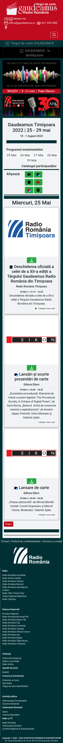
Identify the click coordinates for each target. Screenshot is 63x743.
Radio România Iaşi (11, 635)
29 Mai (32, 160)
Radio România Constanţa (14, 626)
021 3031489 (47, 23)
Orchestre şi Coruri (10, 680)
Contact (5, 541)
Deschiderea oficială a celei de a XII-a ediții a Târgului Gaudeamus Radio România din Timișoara (31, 273)
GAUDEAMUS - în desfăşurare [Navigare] (34, 53)
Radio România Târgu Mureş (15, 641)
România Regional (10, 614)
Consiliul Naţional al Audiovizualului (18, 729)
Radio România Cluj (11, 623)
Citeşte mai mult (44, 309)
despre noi (15, 19)
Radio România (9, 723)
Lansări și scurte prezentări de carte (32, 376)
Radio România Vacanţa (13, 629)
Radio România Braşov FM (14, 620)
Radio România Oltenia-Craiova (16, 632)
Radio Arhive (8, 664)
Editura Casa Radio (10, 661)
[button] (7, 105)
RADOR (5, 672)
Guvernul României (10, 704)
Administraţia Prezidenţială (14, 701)
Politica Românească (11, 658)
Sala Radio (7, 683)
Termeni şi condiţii (52, 541)
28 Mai (52, 155)
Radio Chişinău (9, 599)
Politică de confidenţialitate (25, 541)
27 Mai (38, 155)
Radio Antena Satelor (11, 578)
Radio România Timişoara (13, 644)
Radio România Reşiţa (12, 638)
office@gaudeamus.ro (19, 23)
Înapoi (8, 524)
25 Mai (11, 155)
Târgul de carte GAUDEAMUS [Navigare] (29, 43)
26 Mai (25, 155)
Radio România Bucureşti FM (15, 617)
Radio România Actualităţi (14, 575)
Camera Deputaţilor (11, 715)
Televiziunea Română (11, 726)
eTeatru (5, 590)
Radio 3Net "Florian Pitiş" (13, 593)
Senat (5, 712)
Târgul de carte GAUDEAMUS (15, 686)
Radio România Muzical (12, 584)
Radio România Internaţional (15, 587)
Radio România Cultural (12, 581)
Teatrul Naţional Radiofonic (14, 596)
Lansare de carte (34, 487)
